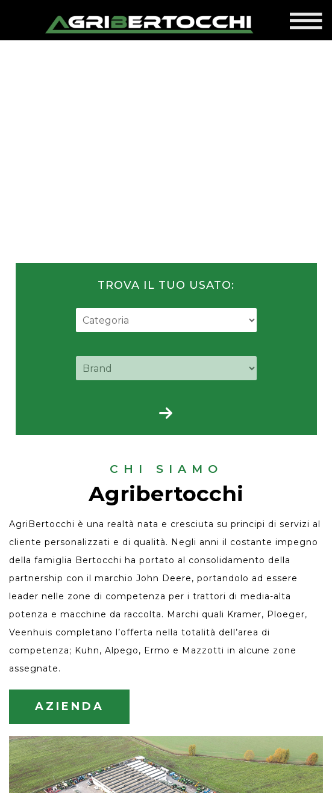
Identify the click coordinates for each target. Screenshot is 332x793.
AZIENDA (69, 686)
